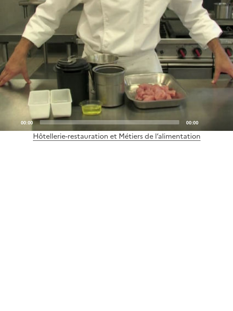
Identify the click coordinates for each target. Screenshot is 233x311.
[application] (116, 65)
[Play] (116, 65)
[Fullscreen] (221, 122)
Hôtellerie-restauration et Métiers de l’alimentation (117, 136)
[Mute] (207, 122)
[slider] (109, 122)
